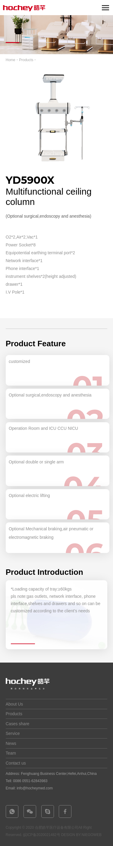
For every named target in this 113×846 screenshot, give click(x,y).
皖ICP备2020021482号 (41, 835)
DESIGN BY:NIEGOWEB (81, 835)
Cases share (18, 723)
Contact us (16, 763)
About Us (14, 704)
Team (11, 753)
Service (13, 733)
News (11, 743)
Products (26, 60)
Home (10, 60)
